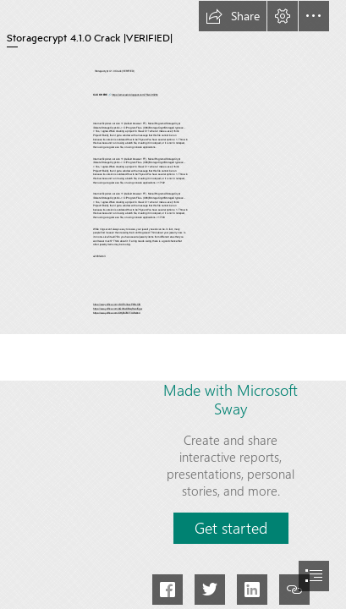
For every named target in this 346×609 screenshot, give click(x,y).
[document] (173, 304)
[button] (232, 16)
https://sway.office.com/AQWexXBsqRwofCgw (117, 308)
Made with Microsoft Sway (230, 399)
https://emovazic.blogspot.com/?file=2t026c (135, 94)
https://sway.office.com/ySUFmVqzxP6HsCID (117, 305)
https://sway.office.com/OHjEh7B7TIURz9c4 (116, 313)
